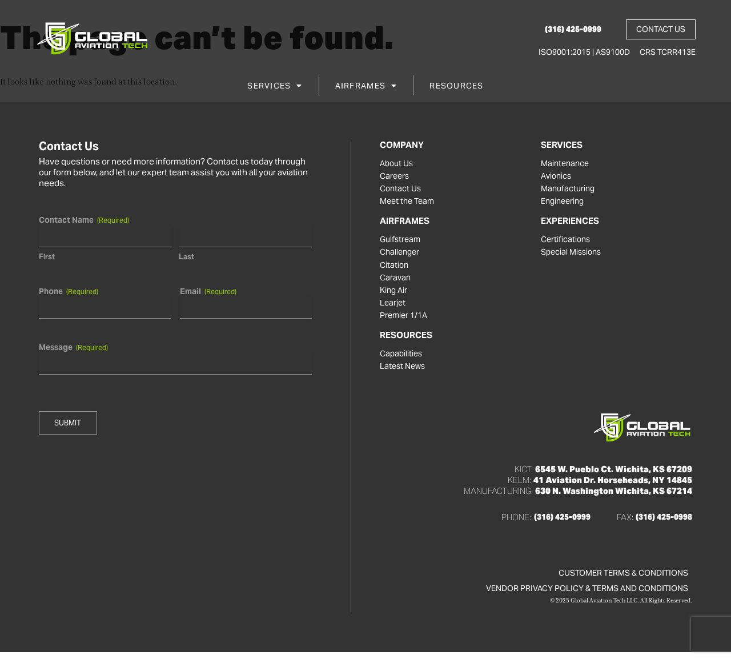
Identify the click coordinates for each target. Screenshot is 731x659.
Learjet (393, 307)
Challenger (401, 255)
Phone (68, 291)
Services (274, 87)
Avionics (557, 177)
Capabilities (402, 359)
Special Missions (573, 255)
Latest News (404, 372)
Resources (456, 87)
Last (186, 257)
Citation (395, 268)
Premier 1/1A (405, 320)
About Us (397, 164)
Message (73, 347)
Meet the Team (409, 203)
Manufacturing (569, 190)
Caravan (396, 281)
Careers (395, 177)
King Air (394, 294)
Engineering (564, 203)
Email (207, 291)
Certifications (567, 241)
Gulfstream (401, 241)
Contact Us (401, 190)
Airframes (366, 87)
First (47, 257)
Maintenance (566, 164)
